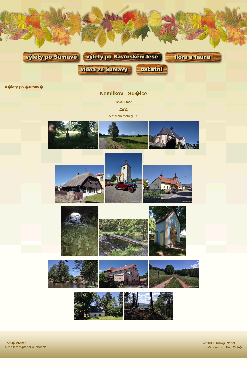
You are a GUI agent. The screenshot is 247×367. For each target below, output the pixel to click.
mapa (123, 109)
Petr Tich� (234, 347)
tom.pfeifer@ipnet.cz (31, 347)
